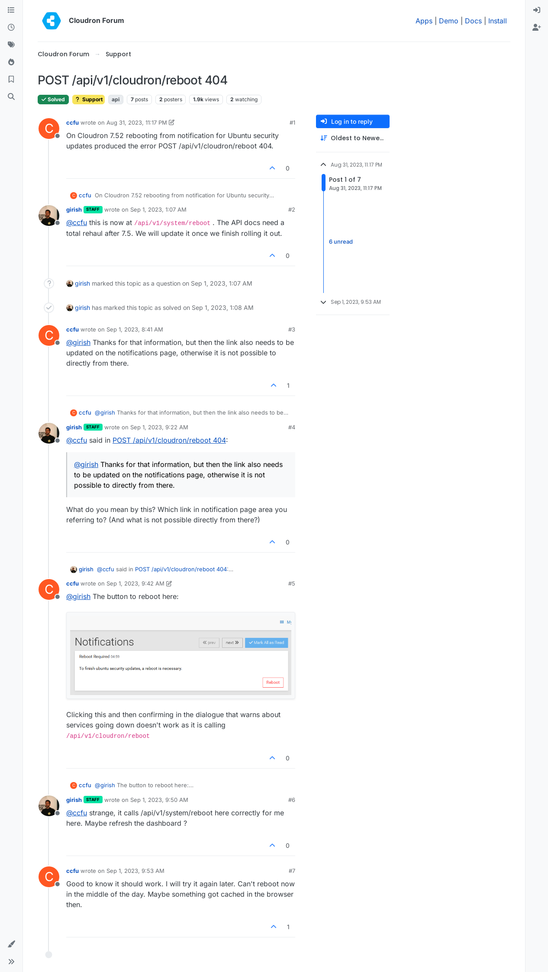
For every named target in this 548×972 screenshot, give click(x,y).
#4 (291, 427)
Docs (473, 20)
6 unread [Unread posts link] (341, 241)
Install (497, 20)
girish (74, 209)
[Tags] (11, 45)
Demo (448, 20)
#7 (292, 870)
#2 (291, 209)
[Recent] (11, 28)
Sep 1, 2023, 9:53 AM (135, 870)
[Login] (537, 10)
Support (88, 99)
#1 (292, 122)
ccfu (72, 122)
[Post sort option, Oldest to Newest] (353, 138)
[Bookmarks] (11, 80)
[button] (11, 944)
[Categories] (11, 10)
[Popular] (11, 62)
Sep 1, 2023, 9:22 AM (159, 427)
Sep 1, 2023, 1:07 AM (158, 209)
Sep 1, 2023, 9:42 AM (135, 583)
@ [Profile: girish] (78, 342)
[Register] (537, 28)
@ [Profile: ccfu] (76, 222)
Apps (424, 20)
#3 (291, 329)
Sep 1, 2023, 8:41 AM (134, 329)
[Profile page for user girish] (49, 215)
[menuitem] (537, 10)
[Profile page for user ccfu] (49, 128)
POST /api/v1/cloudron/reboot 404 (169, 440)
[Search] (11, 97)
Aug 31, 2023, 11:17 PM (136, 122)
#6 (291, 799)
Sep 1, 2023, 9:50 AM (159, 799)
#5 (291, 583)
